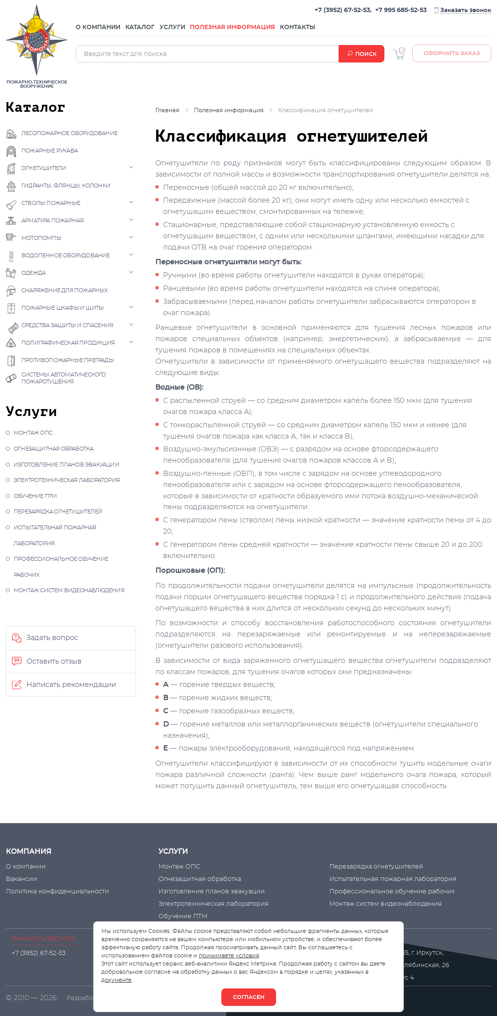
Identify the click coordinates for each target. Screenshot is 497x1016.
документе (116, 980)
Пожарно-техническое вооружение (37, 46)
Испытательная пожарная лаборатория (55, 535)
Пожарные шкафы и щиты (62, 308)
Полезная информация (258, 30)
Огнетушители (43, 168)
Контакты (332, 30)
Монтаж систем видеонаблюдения (69, 590)
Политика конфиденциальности (57, 891)
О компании (98, 30)
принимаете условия (229, 956)
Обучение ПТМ (35, 496)
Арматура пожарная (52, 221)
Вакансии (21, 879)
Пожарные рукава (49, 151)
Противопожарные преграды (67, 360)
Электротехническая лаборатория (67, 480)
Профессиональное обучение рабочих (61, 567)
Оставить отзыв (54, 661)
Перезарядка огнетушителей (58, 512)
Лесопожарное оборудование (69, 133)
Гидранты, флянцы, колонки (65, 186)
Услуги (189, 30)
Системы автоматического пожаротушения (63, 378)
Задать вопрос (52, 638)
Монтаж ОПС (33, 433)
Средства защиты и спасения (67, 325)
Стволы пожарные (50, 203)
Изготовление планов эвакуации (66, 465)
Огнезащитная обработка (53, 449)
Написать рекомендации (71, 684)
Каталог (148, 30)
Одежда (33, 273)
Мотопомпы (41, 238)
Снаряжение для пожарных (64, 290)
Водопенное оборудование (65, 255)
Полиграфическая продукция (68, 343)
